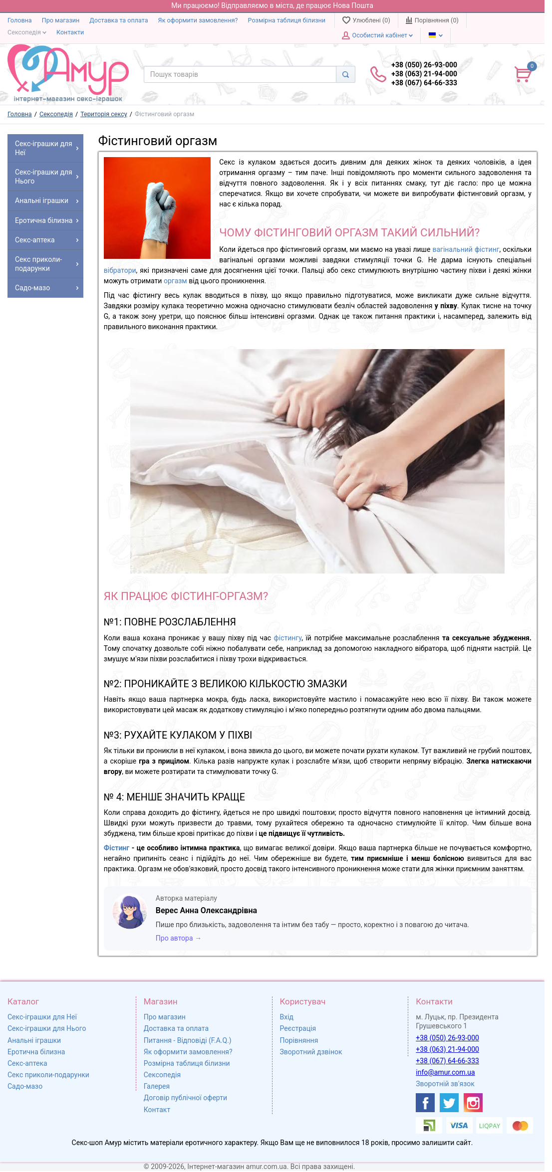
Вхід (287, 1017)
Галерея (157, 1086)
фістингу (288, 638)
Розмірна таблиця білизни (287, 20)
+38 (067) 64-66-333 (447, 1061)
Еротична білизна (36, 1052)
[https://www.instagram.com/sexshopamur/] (473, 1102)
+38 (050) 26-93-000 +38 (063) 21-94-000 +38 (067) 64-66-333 (424, 74)
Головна (19, 20)
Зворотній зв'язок (445, 1084)
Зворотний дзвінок (311, 1052)
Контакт (157, 1110)
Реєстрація (298, 1028)
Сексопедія (26, 32)
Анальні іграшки (34, 1040)
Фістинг (116, 848)
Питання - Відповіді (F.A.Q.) (188, 1040)
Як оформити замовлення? (198, 20)
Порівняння (299, 1040)
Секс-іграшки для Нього (46, 1028)
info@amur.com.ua (445, 1072)
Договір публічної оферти (185, 1098)
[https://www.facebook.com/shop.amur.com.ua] (425, 1102)
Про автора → (179, 938)
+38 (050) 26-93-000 (447, 1038)
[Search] (345, 74)
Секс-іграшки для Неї (42, 1017)
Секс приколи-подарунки (48, 1075)
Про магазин (61, 20)
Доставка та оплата (118, 20)
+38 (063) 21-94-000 (447, 1049)
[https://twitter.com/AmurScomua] (449, 1102)
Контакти (70, 32)
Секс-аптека (27, 1063)
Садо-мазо (24, 1086)
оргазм (175, 281)
